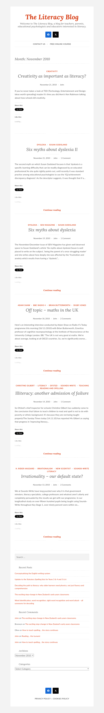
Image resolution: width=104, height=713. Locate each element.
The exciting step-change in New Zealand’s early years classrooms (42, 594)
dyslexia (41, 145)
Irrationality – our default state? (52, 476)
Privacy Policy (43, 699)
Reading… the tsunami (31, 636)
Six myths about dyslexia (52, 230)
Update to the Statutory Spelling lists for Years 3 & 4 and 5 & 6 (40, 579)
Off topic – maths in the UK (52, 310)
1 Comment (66, 158)
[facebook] (48, 35)
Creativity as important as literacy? (52, 76)
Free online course (60, 44)
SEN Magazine (47, 225)
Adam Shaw (24, 305)
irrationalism (45, 468)
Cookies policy (61, 699)
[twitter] (56, 35)
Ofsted (54, 386)
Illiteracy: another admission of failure (52, 393)
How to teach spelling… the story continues (40, 630)
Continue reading (56, 210)
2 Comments (65, 318)
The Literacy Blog (52, 17)
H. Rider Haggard (25, 468)
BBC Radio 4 (39, 305)
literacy (42, 386)
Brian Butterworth (59, 305)
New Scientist (63, 468)
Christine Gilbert (25, 386)
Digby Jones (79, 305)
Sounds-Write (68, 386)
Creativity (52, 71)
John (62, 85)
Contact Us (39, 44)
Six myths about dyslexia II (52, 149)
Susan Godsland (58, 145)
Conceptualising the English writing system (32, 573)
